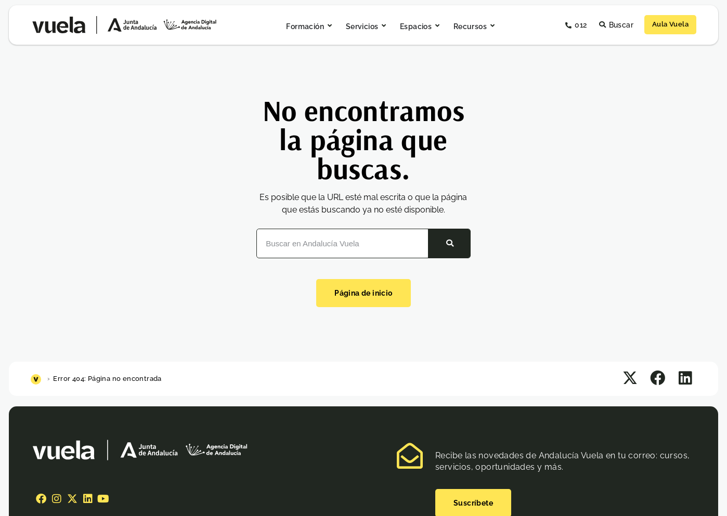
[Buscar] (449, 243)
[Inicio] (37, 379)
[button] (630, 378)
